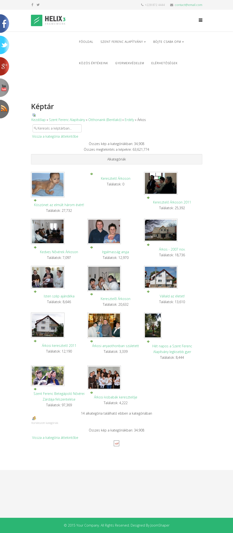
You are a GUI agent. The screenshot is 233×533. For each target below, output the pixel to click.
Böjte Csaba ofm (167, 42)
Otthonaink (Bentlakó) (104, 119)
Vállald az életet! (172, 296)
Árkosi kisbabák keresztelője (115, 397)
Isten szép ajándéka (59, 296)
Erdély (129, 119)
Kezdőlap (38, 119)
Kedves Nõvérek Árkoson (59, 252)
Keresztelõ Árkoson (115, 298)
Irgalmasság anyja (115, 252)
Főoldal (86, 42)
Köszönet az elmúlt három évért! (59, 205)
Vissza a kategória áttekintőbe (55, 136)
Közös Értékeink (93, 63)
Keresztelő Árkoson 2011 (172, 202)
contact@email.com (188, 5)
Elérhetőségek (164, 63)
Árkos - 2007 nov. (172, 249)
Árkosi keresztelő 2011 (59, 345)
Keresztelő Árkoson (115, 178)
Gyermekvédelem (129, 63)
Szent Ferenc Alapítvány (121, 42)
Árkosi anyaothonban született (115, 346)
